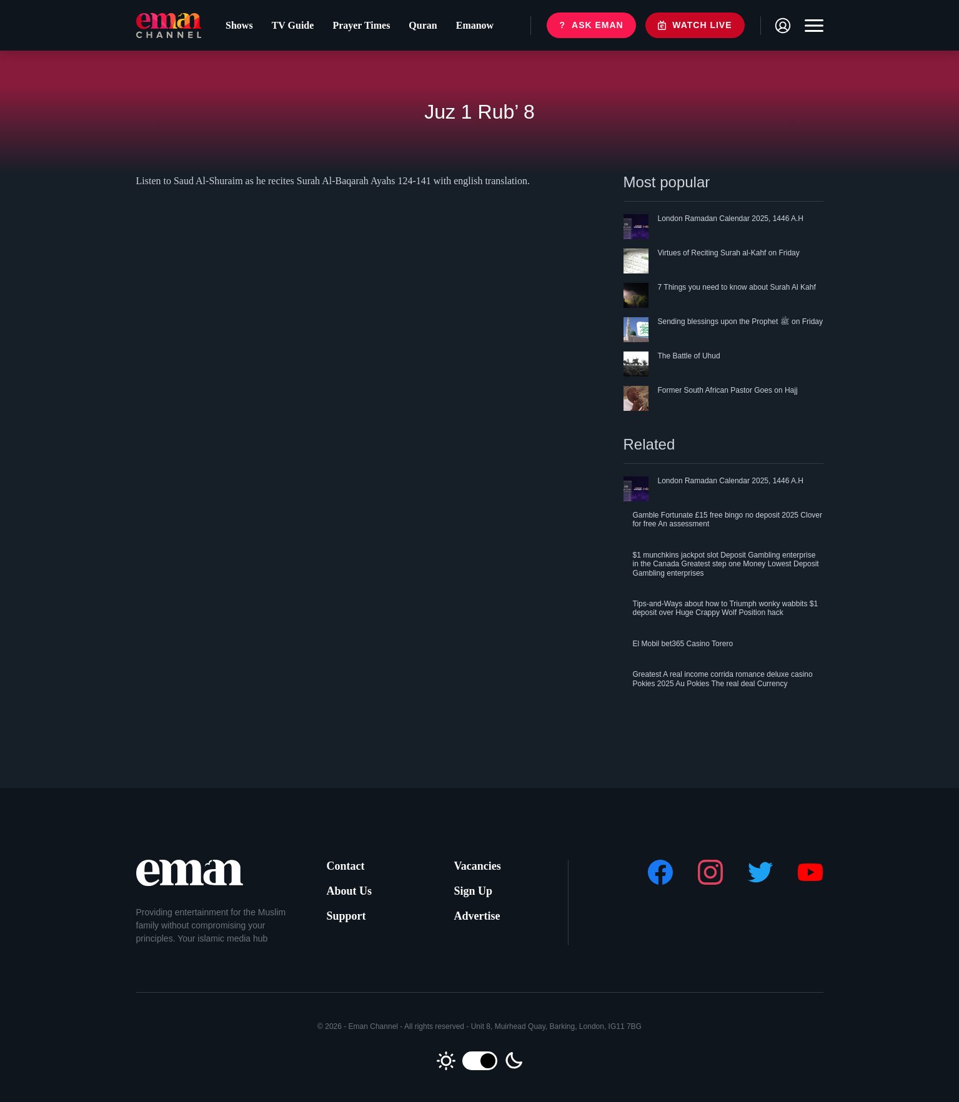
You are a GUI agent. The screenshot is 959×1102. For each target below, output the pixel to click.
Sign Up (473, 891)
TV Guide (293, 25)
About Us (349, 891)
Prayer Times (361, 25)
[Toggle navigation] (810, 25)
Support (346, 916)
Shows (239, 25)
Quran (423, 25)
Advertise (477, 916)
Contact (346, 866)
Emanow (475, 25)
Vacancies (477, 866)
